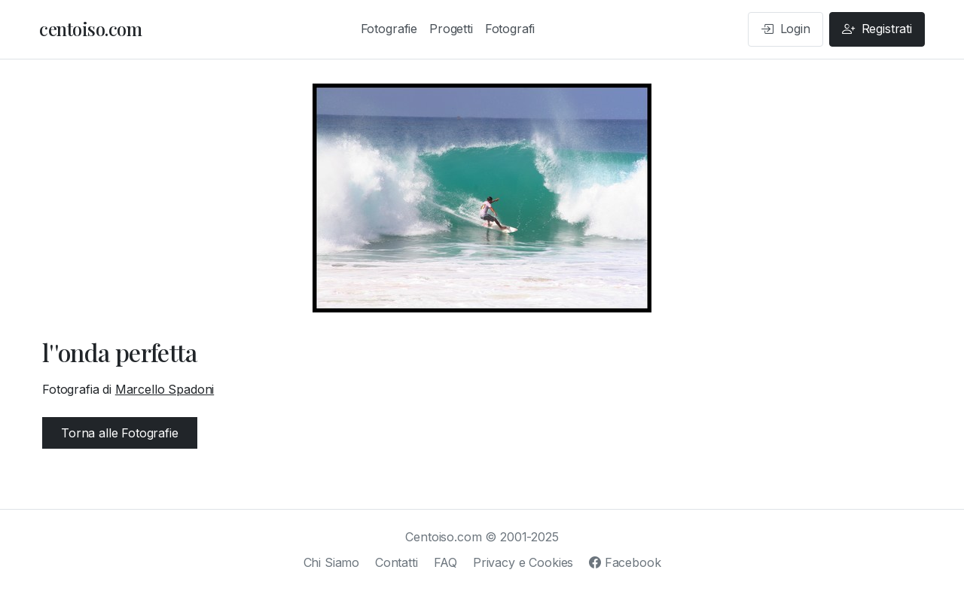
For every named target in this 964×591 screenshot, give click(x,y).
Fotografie (389, 28)
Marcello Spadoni (164, 389)
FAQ (446, 562)
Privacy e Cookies (523, 562)
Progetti (451, 28)
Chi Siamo (332, 562)
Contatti (396, 562)
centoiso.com (90, 29)
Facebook (624, 562)
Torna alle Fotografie (119, 432)
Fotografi (510, 28)
